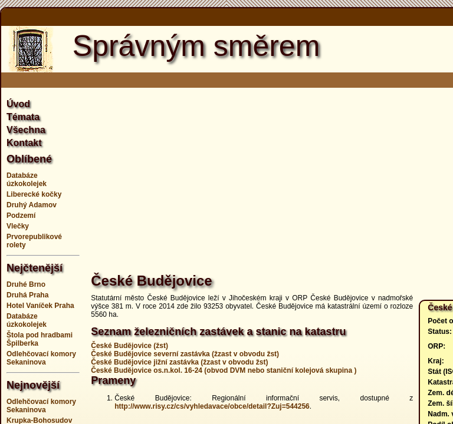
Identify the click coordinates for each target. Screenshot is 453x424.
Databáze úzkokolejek (26, 179)
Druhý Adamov (31, 205)
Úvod (18, 104)
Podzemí (20, 215)
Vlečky (17, 226)
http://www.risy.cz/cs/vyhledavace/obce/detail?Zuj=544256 (211, 406)
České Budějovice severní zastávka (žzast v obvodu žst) (185, 354)
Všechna (25, 130)
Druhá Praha (27, 295)
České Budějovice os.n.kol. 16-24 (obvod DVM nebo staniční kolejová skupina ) (223, 370)
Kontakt (24, 143)
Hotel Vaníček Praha (40, 306)
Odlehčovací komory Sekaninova (41, 358)
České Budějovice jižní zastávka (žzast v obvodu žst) (179, 362)
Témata (23, 117)
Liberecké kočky (33, 194)
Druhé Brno (25, 284)
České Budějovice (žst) (129, 346)
